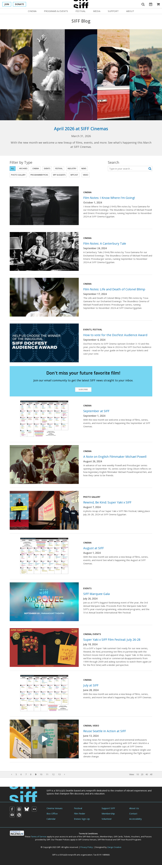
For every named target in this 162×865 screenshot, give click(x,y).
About (130, 11)
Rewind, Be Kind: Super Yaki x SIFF (107, 502)
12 (53, 774)
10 (41, 774)
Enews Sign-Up (82, 818)
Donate (19, 4)
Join (6, 4)
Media (96, 11)
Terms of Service (38, 836)
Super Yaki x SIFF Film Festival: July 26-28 (111, 640)
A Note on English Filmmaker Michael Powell (114, 457)
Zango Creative (114, 847)
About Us (134, 808)
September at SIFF (96, 411)
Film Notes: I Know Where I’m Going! (109, 198)
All (12, 168)
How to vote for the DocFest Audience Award (115, 335)
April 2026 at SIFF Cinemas (81, 128)
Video (85, 175)
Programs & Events (56, 11)
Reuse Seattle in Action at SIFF (104, 731)
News (83, 168)
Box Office (52, 813)
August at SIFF (93, 548)
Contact (133, 813)
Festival (81, 11)
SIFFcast (74, 175)
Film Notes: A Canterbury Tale (104, 243)
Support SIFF (108, 808)
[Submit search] (149, 168)
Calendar (51, 818)
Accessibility (135, 818)
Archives (23, 168)
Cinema (32, 11)
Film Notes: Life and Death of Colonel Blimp (114, 289)
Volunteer (107, 818)
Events (47, 168)
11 (47, 774)
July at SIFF (90, 685)
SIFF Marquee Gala (96, 594)
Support (113, 11)
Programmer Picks (39, 175)
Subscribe (83, 389)
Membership (108, 813)
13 (59, 774)
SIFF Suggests (59, 175)
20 (142, 774)
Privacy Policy (86, 847)
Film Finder (79, 813)
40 (146, 774)
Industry (72, 168)
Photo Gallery (18, 175)
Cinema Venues (54, 808)
